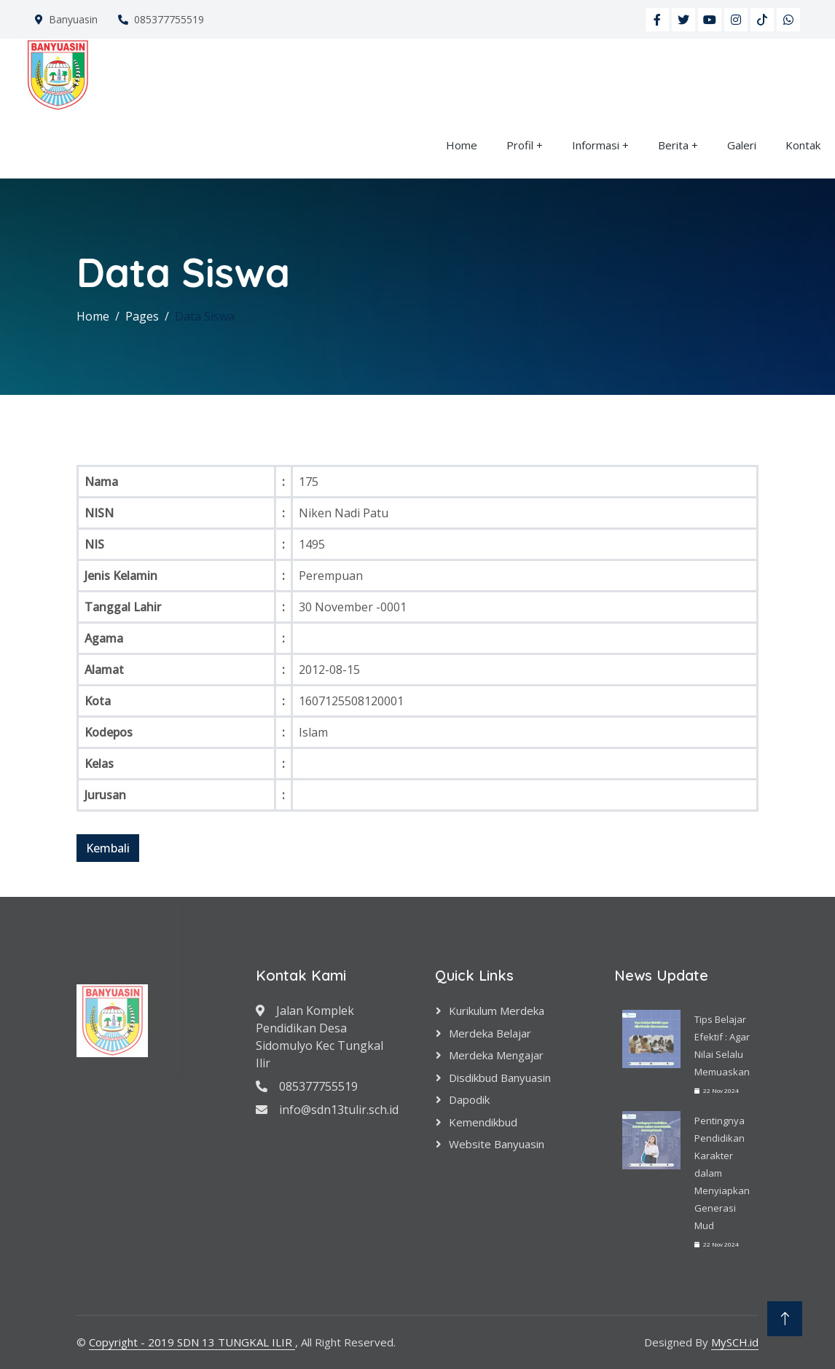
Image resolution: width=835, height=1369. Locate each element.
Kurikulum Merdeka (496, 1010)
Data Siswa (205, 316)
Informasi (595, 145)
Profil (519, 145)
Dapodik (469, 1099)
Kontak (802, 145)
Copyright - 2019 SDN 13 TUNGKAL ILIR (192, 1342)
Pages (142, 316)
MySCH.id (734, 1342)
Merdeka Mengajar (496, 1055)
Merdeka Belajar (490, 1033)
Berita (673, 145)
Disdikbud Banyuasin (500, 1077)
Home (461, 145)
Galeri (741, 145)
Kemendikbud (483, 1122)
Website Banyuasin (496, 1144)
